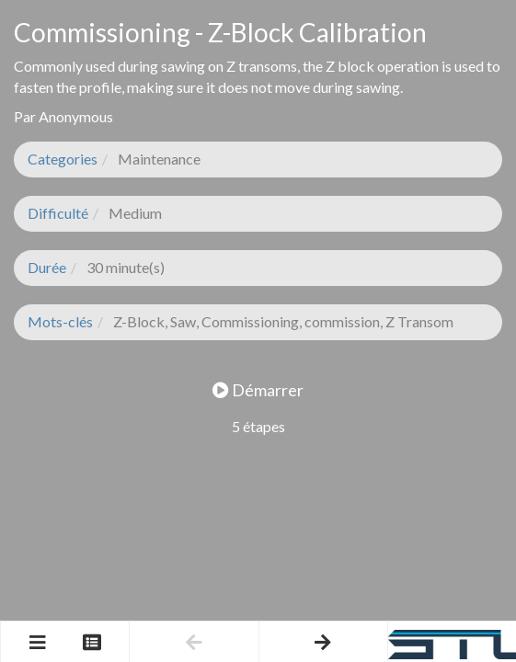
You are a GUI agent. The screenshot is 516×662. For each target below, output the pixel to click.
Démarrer (258, 390)
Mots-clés (60, 321)
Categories (62, 158)
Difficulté (58, 213)
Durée (47, 267)
